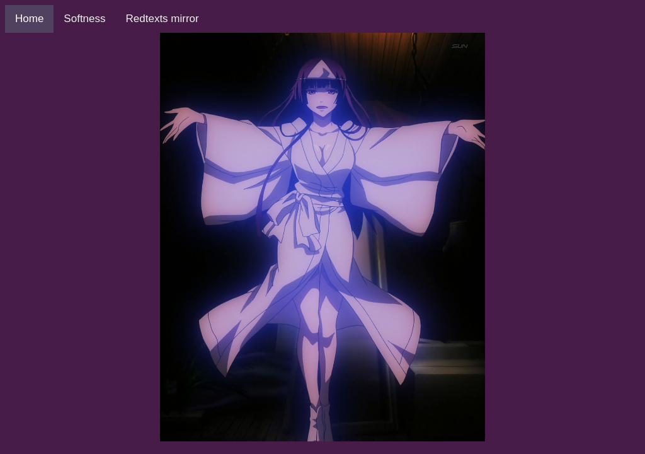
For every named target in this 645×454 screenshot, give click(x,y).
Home (29, 19)
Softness (84, 19)
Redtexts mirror (162, 19)
